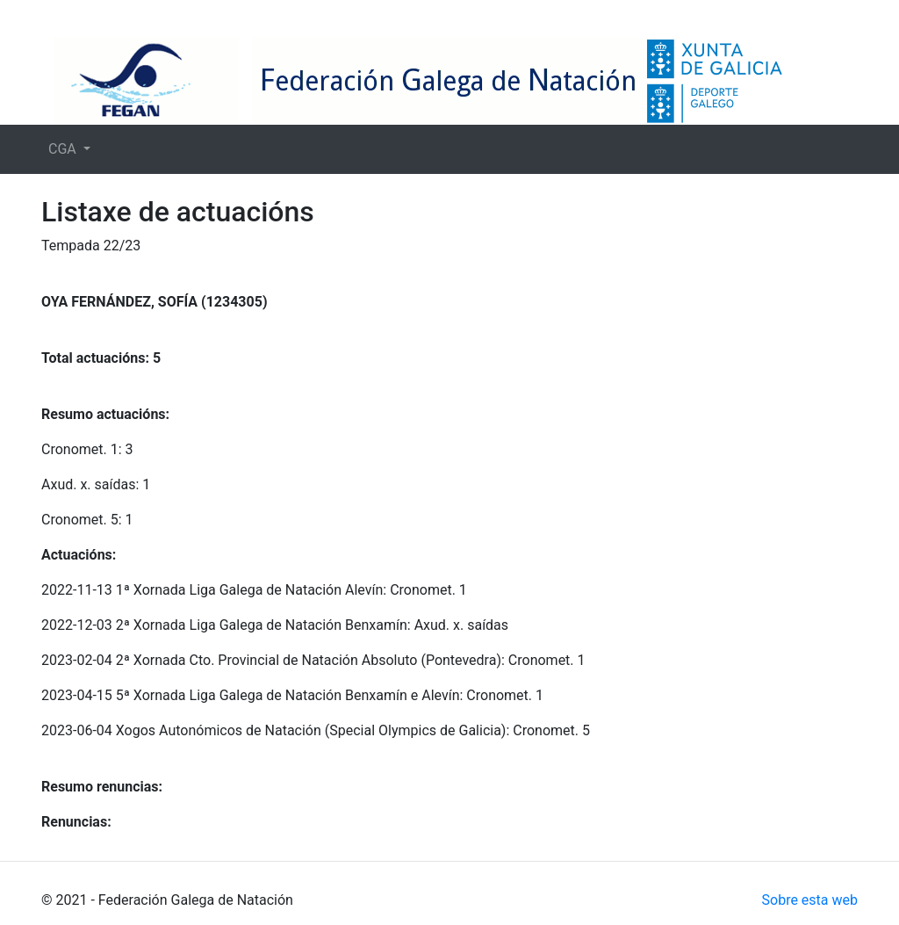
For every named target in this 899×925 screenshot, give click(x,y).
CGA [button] (64, 149)
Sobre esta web (810, 900)
